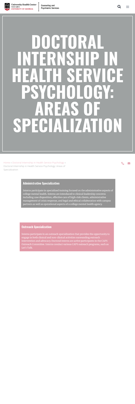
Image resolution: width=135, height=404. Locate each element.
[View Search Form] (119, 6)
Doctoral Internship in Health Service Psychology (38, 162)
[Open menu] (127, 6)
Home (7, 162)
